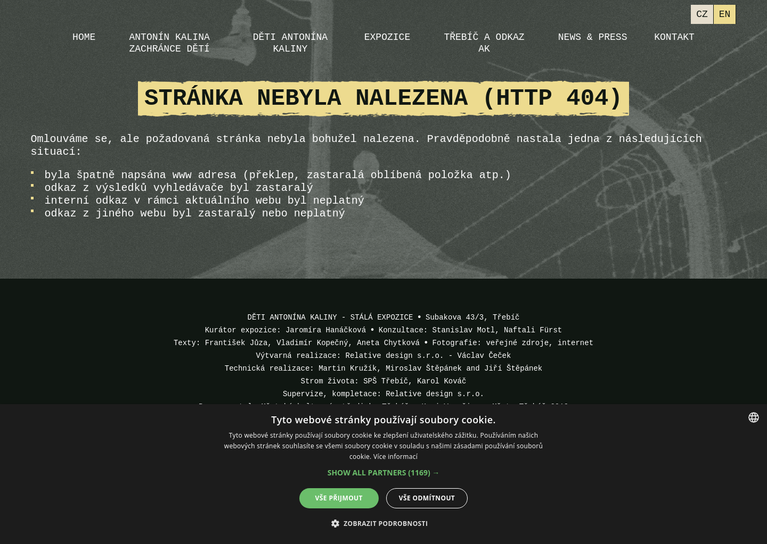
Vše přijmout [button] (339, 498)
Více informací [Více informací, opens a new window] (395, 456)
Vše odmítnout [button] (427, 498)
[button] (384, 472)
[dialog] (383, 474)
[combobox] (753, 417)
